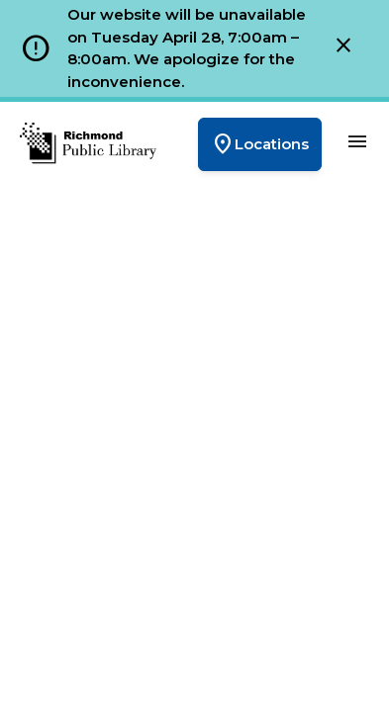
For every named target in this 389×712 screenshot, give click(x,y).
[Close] (343, 48)
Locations (260, 144)
